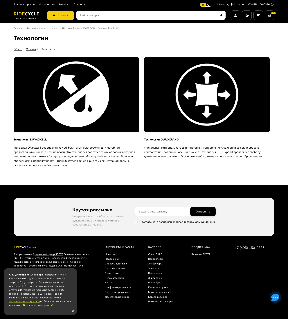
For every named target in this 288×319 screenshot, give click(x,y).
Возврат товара (114, 273)
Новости (64, 4)
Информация (47, 4)
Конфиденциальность (118, 287)
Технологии (49, 49)
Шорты (53, 28)
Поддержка (81, 4)
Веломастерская (24, 4)
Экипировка (155, 277)
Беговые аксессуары (160, 301)
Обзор (18, 49)
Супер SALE (155, 254)
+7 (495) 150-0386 (260, 4)
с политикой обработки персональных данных (186, 222)
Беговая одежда (36, 28)
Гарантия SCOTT (200, 254)
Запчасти (153, 268)
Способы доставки (116, 263)
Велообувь (154, 282)
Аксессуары (155, 263)
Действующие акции (117, 296)
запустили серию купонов (24, 301)
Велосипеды (155, 258)
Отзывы (31, 49)
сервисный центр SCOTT (49, 254)
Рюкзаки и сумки (158, 287)
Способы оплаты (115, 268)
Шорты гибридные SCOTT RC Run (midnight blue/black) (90, 28)
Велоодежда (155, 273)
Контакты (110, 282)
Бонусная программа (117, 292)
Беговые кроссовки (159, 292)
